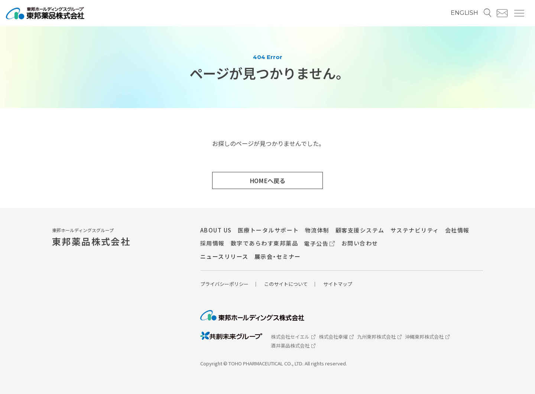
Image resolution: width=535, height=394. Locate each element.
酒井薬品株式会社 (293, 345)
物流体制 (317, 230)
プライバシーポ (217, 283)
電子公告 (319, 243)
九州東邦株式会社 (379, 336)
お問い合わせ (359, 243)
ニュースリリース (224, 256)
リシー (241, 283)
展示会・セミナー (277, 256)
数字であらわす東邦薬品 (264, 243)
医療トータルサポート (268, 230)
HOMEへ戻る (267, 180)
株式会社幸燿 (336, 336)
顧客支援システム (360, 230)
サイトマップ (337, 283)
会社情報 (457, 230)
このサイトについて (286, 283)
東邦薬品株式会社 (91, 241)
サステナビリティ (414, 230)
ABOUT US (216, 230)
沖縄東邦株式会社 (427, 336)
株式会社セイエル (293, 336)
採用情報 (212, 243)
